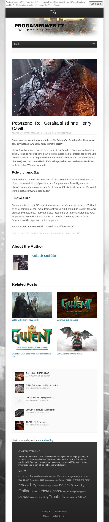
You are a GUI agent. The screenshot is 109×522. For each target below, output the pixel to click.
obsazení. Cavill (63, 233)
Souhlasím (95, 3)
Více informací (54, 5)
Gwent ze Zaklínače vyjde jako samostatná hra (32, 353)
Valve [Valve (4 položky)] (72, 497)
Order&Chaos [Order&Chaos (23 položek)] (49, 491)
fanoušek (43, 233)
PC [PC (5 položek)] (68, 491)
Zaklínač (76, 233)
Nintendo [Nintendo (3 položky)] (55, 486)
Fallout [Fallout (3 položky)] (61, 480)
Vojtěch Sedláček (31, 133)
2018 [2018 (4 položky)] (22, 477)
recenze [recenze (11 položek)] (23, 497)
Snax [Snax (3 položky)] (36, 497)
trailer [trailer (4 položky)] (66, 497)
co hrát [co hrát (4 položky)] (26, 480)
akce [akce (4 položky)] (27, 477)
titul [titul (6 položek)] (40, 497)
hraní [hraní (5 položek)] (27, 486)
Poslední (56, 516)
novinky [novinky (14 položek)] (78, 485)
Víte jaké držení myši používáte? (40, 397)
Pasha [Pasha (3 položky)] (63, 492)
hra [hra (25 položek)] (21, 485)
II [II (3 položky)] (37, 486)
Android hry (47, 440)
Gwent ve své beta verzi (77, 318)
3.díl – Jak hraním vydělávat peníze (42, 385)
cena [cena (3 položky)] (55, 477)
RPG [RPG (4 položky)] (32, 497)
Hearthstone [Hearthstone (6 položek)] (78, 479)
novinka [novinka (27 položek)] (66, 485)
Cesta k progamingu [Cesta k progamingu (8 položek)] (69, 476)
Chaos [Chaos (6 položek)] (84, 476)
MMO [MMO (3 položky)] (40, 486)
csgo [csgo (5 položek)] (42, 480)
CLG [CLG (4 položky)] (20, 480)
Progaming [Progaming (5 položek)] (75, 491)
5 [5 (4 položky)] (18, 477)
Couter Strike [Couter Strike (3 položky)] (34, 480)
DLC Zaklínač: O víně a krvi (77, 352)
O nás (46, 516)
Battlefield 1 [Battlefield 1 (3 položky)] (43, 477)
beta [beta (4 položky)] (50, 477)
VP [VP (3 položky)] (76, 497)
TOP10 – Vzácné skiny (36, 422)
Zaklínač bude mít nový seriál (32, 318)
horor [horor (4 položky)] (87, 480)
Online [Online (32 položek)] (24, 490)
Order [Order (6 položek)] (34, 491)
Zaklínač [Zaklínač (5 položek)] (82, 497)
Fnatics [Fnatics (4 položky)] (68, 480)
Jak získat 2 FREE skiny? (37, 373)
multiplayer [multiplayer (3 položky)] (47, 486)
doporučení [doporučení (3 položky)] (54, 480)
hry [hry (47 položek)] (33, 484)
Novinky (58, 133)
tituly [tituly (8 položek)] (45, 497)
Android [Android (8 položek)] (34, 476)
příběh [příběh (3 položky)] (83, 492)
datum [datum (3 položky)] (47, 480)
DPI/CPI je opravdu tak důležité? (40, 410)
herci (51, 233)
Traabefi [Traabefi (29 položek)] (56, 496)
